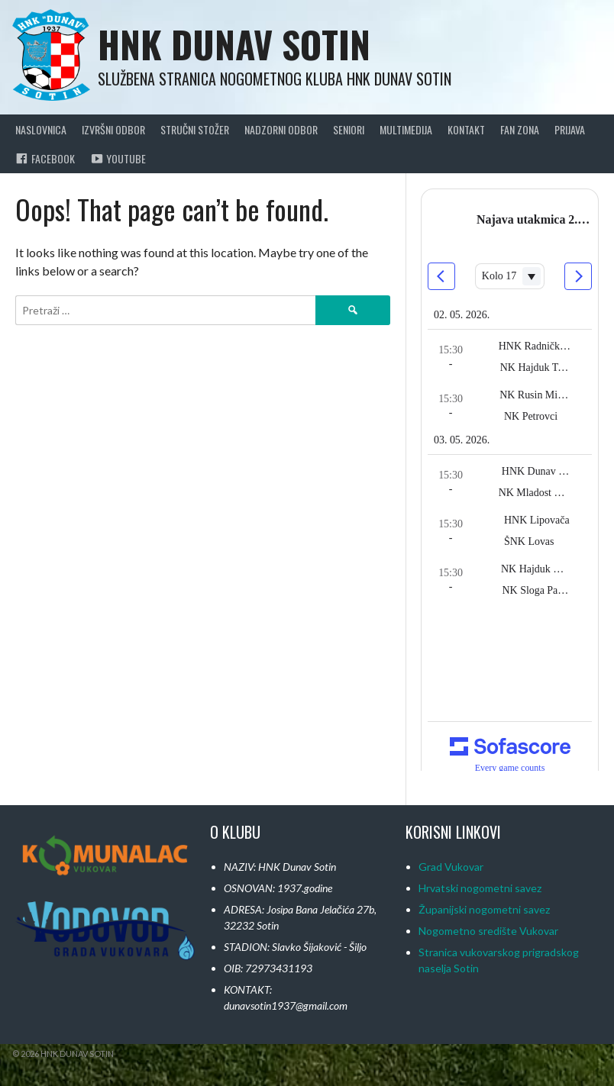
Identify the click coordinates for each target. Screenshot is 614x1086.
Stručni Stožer (194, 129)
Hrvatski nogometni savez (479, 887)
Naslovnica (40, 129)
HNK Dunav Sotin (234, 44)
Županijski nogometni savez (484, 909)
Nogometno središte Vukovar (488, 930)
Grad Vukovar (450, 866)
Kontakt (466, 129)
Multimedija (406, 129)
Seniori (348, 129)
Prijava (569, 129)
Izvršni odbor (113, 129)
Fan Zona (519, 129)
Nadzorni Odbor (281, 129)
